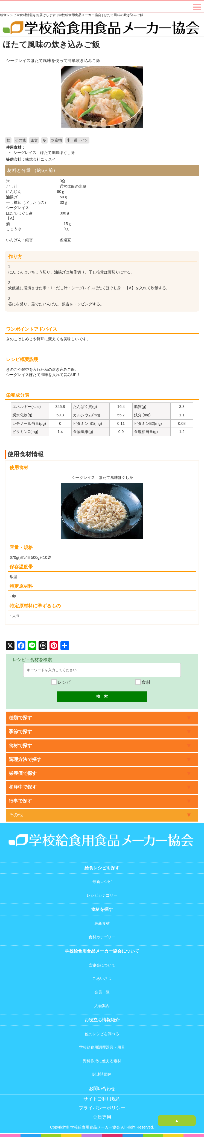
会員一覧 (102, 992)
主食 (34, 140)
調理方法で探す (25, 759)
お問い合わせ (102, 1088)
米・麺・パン (77, 140)
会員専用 (102, 1117)
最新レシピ (102, 881)
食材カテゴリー (102, 937)
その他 (20, 140)
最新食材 (102, 923)
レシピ (61, 682)
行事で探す (20, 801)
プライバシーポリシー (102, 1108)
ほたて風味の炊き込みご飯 (51, 44)
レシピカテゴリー (102, 895)
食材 (143, 682)
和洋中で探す (23, 787)
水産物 (56, 140)
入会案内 (102, 1006)
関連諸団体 (102, 1074)
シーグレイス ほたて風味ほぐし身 (44, 152)
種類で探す (20, 717)
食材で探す (20, 745)
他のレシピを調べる (102, 1034)
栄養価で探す (23, 773)
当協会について (102, 965)
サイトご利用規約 (102, 1099)
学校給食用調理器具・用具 (102, 1047)
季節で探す (20, 731)
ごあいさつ (102, 978)
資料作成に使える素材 (102, 1061)
